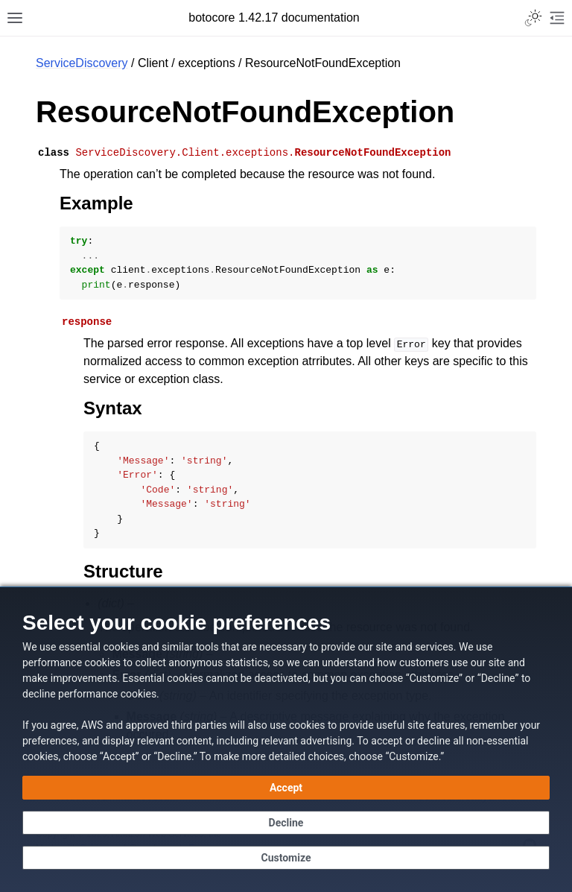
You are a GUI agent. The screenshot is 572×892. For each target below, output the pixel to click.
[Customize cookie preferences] (286, 858)
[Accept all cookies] (286, 788)
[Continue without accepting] (286, 823)
